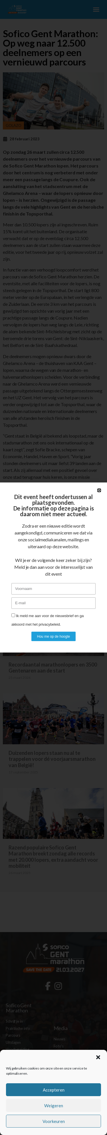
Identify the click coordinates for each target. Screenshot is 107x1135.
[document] (53, 567)
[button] (98, 1057)
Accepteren (53, 1089)
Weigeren (53, 1105)
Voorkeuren (54, 1121)
